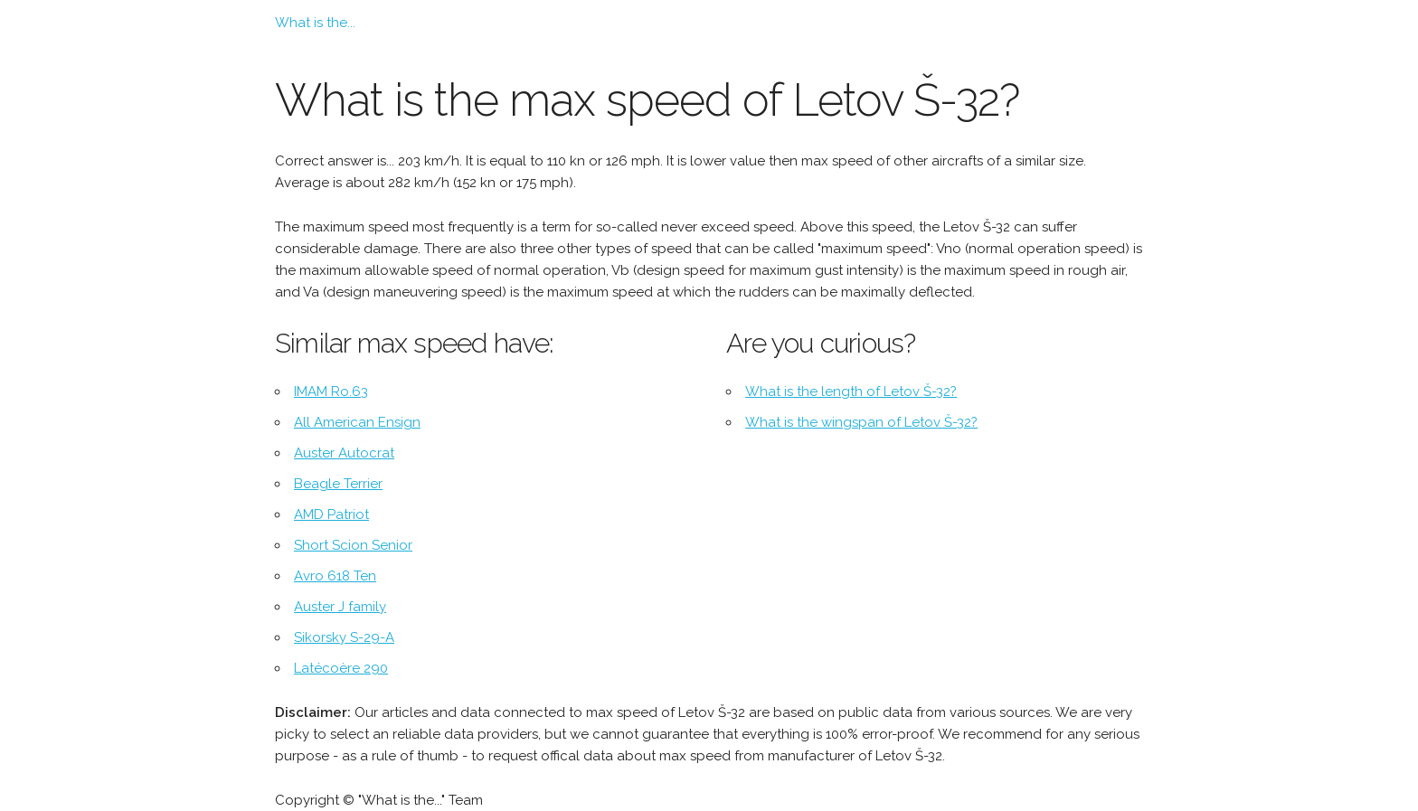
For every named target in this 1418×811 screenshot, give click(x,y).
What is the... (315, 22)
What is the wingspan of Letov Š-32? (861, 422)
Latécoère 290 (341, 668)
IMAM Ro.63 (331, 391)
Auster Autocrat (344, 453)
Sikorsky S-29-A (344, 637)
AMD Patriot (331, 514)
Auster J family (340, 607)
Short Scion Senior (353, 545)
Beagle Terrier (338, 484)
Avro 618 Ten (335, 576)
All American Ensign (357, 422)
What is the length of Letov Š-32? (851, 391)
